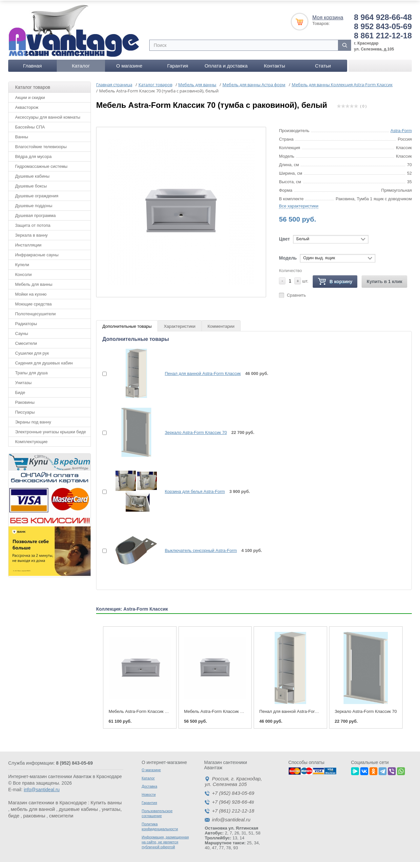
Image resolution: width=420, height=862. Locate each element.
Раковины (24, 401)
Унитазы (23, 381)
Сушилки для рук (32, 351)
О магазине (129, 64)
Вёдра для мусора (33, 155)
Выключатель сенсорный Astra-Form (201, 549)
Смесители (26, 342)
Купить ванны (106, 801)
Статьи (323, 64)
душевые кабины (78, 808)
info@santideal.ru (41, 788)
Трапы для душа (31, 371)
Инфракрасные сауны (36, 253)
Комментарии (221, 325)
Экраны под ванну (33, 420)
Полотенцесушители (35, 312)
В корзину (335, 280)
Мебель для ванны (33, 283)
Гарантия (177, 64)
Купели (22, 263)
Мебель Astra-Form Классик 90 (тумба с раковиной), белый (167, 710)
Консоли (23, 273)
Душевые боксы (31, 184)
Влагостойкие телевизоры (41, 145)
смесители (61, 814)
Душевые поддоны (33, 204)
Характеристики (179, 325)
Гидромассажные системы (41, 165)
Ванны (21, 135)
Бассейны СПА (30, 125)
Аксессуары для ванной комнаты (47, 115)
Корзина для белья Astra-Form (195, 490)
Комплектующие (31, 440)
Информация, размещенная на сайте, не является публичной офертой (165, 841)
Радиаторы (26, 322)
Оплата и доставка (225, 64)
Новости (149, 793)
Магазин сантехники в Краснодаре (47, 801)
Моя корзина (327, 16)
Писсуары (25, 410)
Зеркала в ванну (31, 233)
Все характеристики (298, 204)
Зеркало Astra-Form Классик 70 (196, 431)
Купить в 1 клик (384, 280)
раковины (34, 814)
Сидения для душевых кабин (44, 361)
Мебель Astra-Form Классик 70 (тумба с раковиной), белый (242, 710)
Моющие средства (33, 302)
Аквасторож (26, 106)
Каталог (81, 64)
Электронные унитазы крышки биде (50, 430)
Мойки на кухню (31, 292)
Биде (20, 391)
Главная (32, 64)
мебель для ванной (33, 808)
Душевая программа (35, 214)
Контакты (274, 64)
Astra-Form (401, 129)
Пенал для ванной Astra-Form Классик (203, 372)
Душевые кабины (32, 174)
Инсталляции (28, 243)
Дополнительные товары (127, 325)
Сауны (21, 332)
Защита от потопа (33, 224)
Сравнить (296, 293)
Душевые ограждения (36, 194)
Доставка (149, 785)
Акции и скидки (30, 96)
